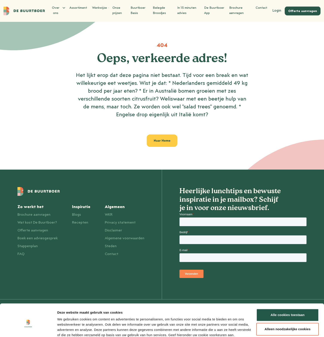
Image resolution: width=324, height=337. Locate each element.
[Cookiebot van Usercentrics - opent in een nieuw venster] (28, 328)
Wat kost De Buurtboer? (37, 222)
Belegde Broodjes (159, 10)
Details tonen (67, 328)
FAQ (20, 254)
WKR (108, 214)
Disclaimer (113, 230)
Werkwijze (100, 7)
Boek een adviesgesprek (37, 238)
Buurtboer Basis (138, 10)
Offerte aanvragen (32, 230)
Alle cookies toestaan (288, 296)
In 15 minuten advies (186, 10)
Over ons (58, 10)
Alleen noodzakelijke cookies (287, 310)
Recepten (80, 222)
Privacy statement (120, 222)
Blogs (76, 214)
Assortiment (79, 7)
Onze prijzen (117, 10)
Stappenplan (27, 246)
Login (276, 10)
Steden (111, 246)
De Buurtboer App (214, 10)
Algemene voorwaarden (124, 238)
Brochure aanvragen (236, 10)
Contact (261, 7)
